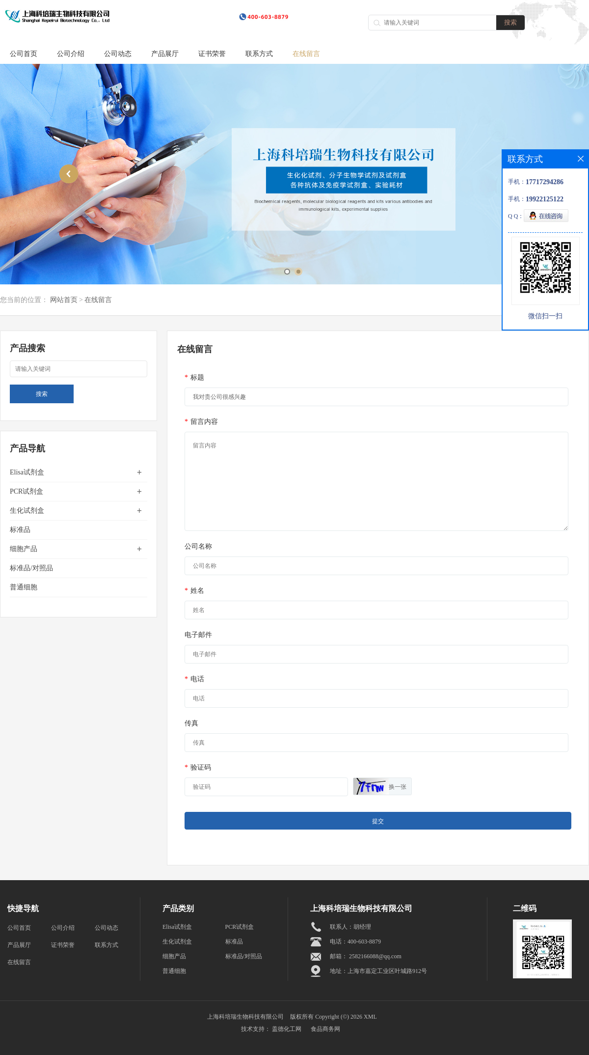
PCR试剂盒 (26, 491)
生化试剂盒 (27, 510)
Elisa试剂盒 (27, 472)
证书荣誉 (212, 53)
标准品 (20, 529)
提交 (378, 821)
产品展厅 (165, 53)
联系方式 (259, 53)
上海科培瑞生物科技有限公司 (245, 1016)
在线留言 (306, 53)
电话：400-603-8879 (355, 941)
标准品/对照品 (31, 568)
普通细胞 (23, 587)
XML (370, 1016)
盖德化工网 (286, 1029)
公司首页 (23, 53)
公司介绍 (70, 53)
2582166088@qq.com (375, 956)
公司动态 (118, 53)
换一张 (397, 786)
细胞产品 (23, 549)
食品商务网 (325, 1029)
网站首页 (64, 300)
